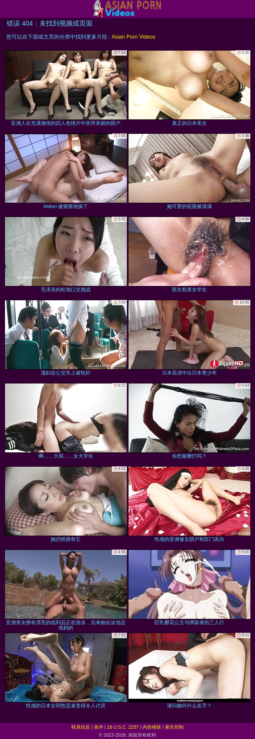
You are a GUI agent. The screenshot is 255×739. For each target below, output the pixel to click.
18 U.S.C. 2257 (123, 727)
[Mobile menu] (6, 9)
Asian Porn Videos (133, 37)
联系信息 (80, 727)
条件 (98, 727)
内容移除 (151, 727)
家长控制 (174, 727)
